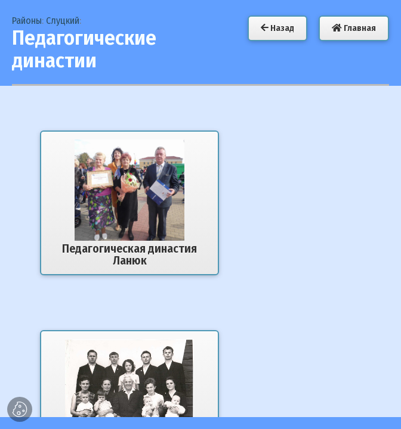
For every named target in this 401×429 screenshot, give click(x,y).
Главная (354, 28)
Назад (277, 28)
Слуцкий (62, 20)
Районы (27, 20)
